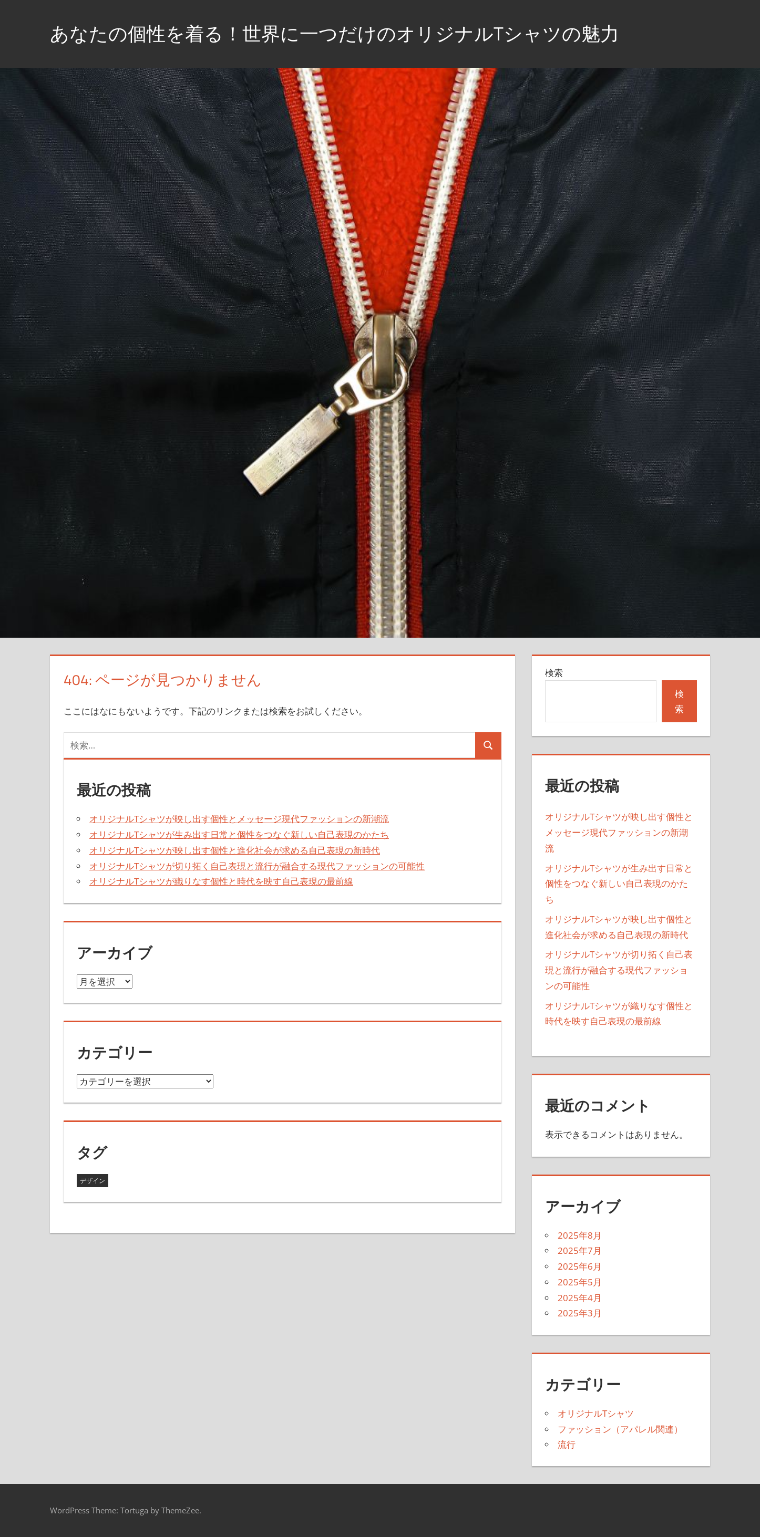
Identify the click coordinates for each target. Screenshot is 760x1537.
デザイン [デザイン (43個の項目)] (92, 1180)
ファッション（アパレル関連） (620, 1429)
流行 (567, 1444)
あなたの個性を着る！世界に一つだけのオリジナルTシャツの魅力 (334, 33)
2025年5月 (580, 1282)
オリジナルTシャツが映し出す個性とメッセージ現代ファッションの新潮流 (239, 819)
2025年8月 (580, 1235)
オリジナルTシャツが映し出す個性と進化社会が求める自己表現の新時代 (234, 850)
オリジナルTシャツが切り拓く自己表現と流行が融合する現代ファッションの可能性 (257, 866)
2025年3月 (580, 1313)
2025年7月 (580, 1250)
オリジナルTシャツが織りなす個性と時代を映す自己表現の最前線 (221, 881)
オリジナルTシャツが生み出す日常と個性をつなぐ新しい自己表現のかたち (239, 834)
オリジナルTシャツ (596, 1413)
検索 (554, 673)
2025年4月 (580, 1298)
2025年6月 (580, 1266)
